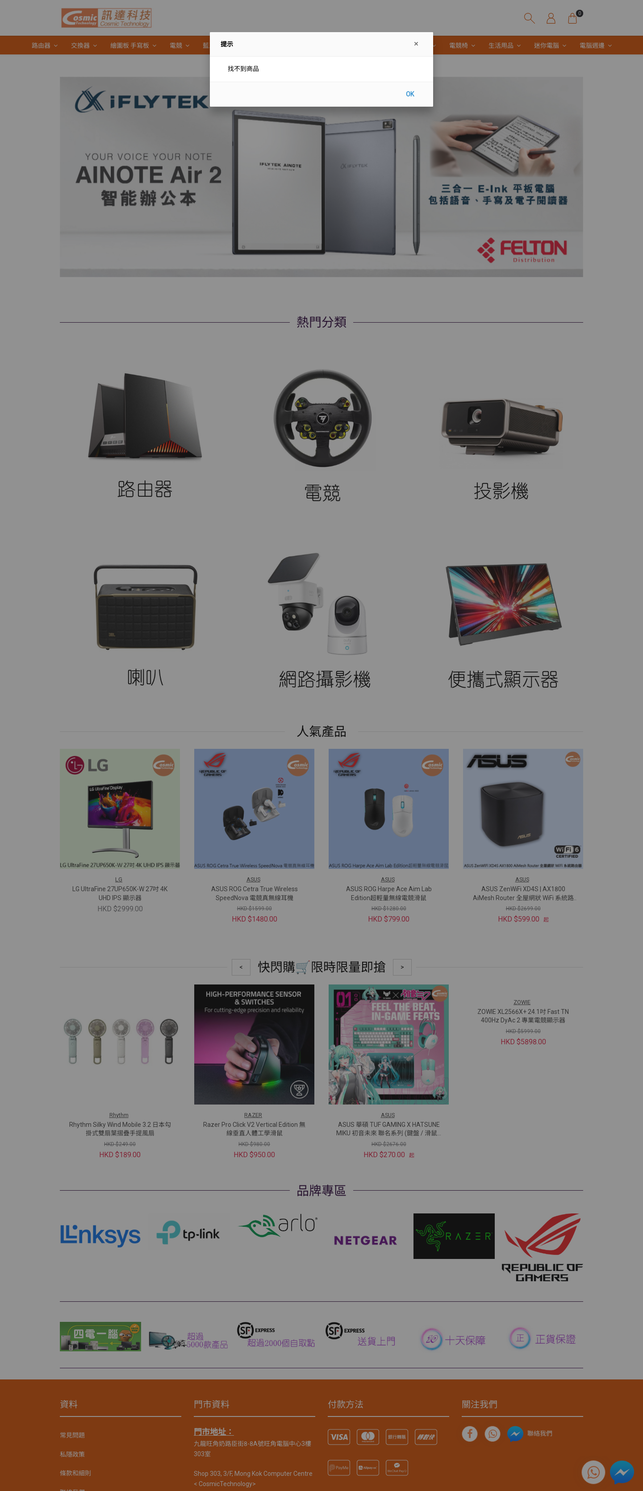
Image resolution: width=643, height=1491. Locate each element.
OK (410, 94)
